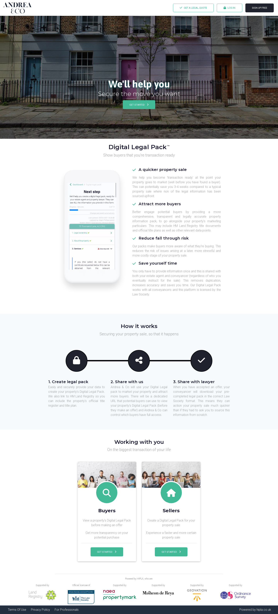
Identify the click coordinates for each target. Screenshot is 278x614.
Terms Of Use (17, 609)
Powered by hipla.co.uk (255, 609)
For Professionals (67, 609)
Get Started (139, 104)
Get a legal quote (193, 7)
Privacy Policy (40, 609)
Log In (229, 7)
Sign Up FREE (259, 7)
